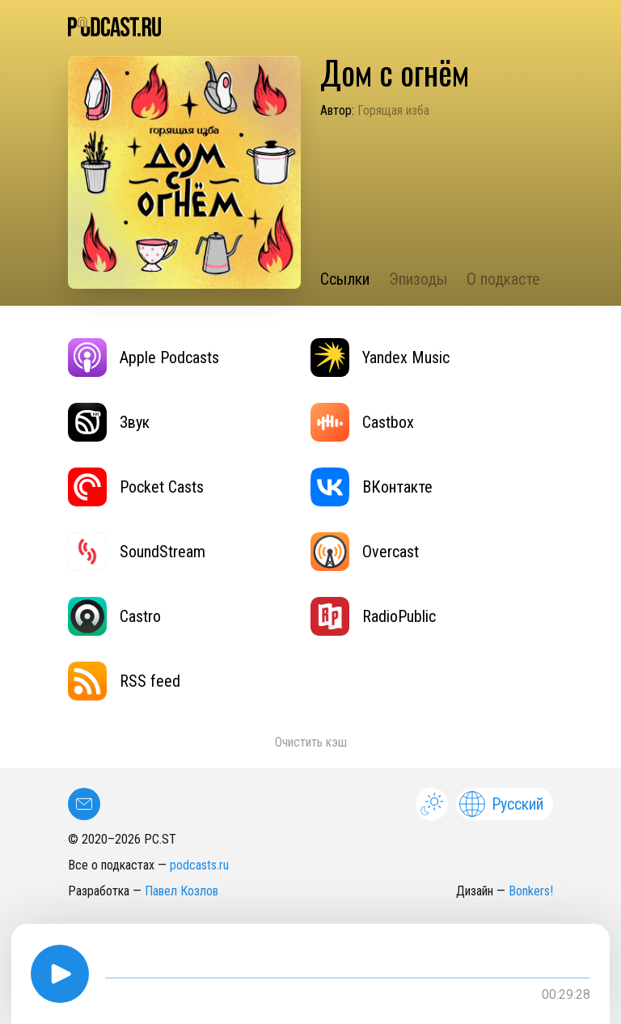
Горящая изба (393, 110)
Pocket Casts (136, 487)
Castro (114, 616)
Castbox (362, 422)
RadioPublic (373, 616)
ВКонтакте (371, 487)
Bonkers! (531, 891)
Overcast (364, 551)
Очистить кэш (311, 742)
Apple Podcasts (143, 357)
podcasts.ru (199, 865)
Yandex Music (380, 357)
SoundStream (136, 551)
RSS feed (124, 681)
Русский (501, 804)
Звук (109, 422)
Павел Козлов (181, 891)
